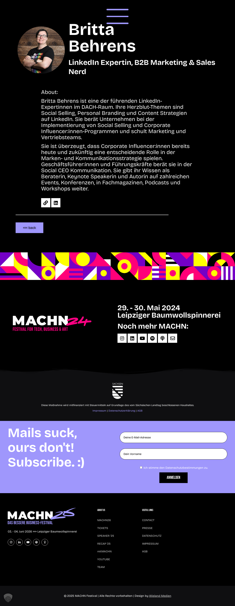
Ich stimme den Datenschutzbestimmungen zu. (176, 467)
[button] (8, 598)
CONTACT (148, 520)
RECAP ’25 (104, 543)
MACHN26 (104, 520)
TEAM (101, 567)
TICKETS (102, 528)
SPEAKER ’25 (105, 535)
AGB (139, 410)
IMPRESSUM (150, 543)
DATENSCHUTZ (151, 535)
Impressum (99, 410)
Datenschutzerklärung (122, 410)
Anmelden (173, 477)
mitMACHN (104, 551)
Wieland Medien (160, 596)
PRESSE (147, 528)
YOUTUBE (103, 559)
